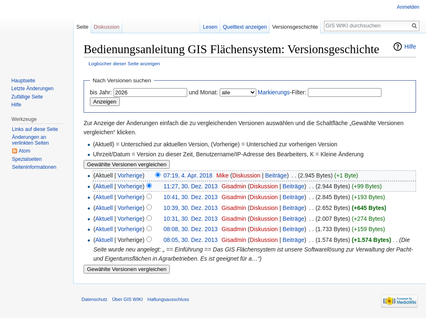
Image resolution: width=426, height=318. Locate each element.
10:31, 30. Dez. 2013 (190, 218)
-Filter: (282, 92)
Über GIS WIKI (127, 299)
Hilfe (410, 46)
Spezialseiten (27, 159)
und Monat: (203, 92)
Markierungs (274, 92)
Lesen (210, 27)
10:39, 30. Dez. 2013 (190, 208)
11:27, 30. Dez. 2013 (190, 186)
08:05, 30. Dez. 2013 (190, 240)
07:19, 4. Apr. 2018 (188, 175)
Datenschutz (94, 299)
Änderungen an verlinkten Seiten (30, 140)
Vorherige (130, 175)
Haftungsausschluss (168, 299)
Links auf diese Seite (35, 129)
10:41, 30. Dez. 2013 (190, 197)
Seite (82, 27)
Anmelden (408, 7)
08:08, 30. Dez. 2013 (190, 229)
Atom (24, 151)
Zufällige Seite (27, 97)
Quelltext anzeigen (245, 27)
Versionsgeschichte (295, 27)
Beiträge (276, 175)
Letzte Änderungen (32, 88)
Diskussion (246, 175)
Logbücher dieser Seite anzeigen (124, 63)
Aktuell (104, 186)
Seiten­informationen (34, 167)
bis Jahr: (101, 92)
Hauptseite (23, 81)
